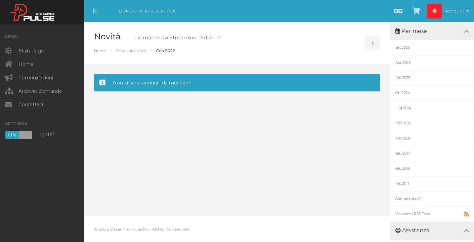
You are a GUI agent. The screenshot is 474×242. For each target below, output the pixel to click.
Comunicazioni (131, 50)
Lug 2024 (403, 108)
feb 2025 (402, 78)
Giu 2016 (402, 168)
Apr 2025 (403, 63)
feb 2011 (402, 184)
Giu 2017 (402, 153)
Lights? (30, 135)
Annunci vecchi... (410, 199)
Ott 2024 (402, 93)
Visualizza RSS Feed (432, 214)
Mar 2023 (403, 123)
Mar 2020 (403, 138)
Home (100, 50)
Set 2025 (402, 47)
